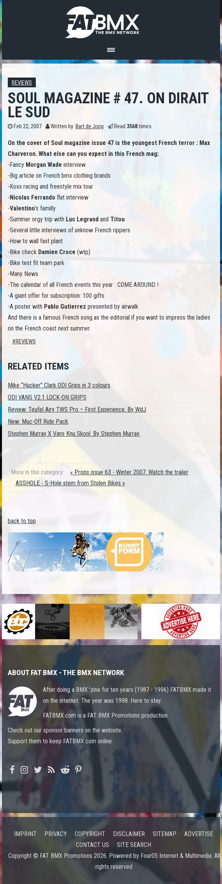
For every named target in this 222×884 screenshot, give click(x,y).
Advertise (198, 834)
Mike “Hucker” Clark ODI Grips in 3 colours (59, 385)
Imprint (25, 834)
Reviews (22, 83)
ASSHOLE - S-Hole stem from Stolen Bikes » (70, 483)
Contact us (92, 845)
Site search (134, 845)
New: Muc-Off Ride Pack (38, 421)
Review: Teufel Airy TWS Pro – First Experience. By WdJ (77, 409)
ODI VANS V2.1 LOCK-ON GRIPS (47, 397)
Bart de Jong (90, 126)
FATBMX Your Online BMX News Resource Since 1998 (111, 20)
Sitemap (164, 834)
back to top (22, 521)
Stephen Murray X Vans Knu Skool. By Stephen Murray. (74, 433)
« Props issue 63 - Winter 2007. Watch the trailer (129, 472)
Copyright (90, 834)
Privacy (55, 834)
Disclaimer (129, 834)
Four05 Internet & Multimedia (176, 855)
